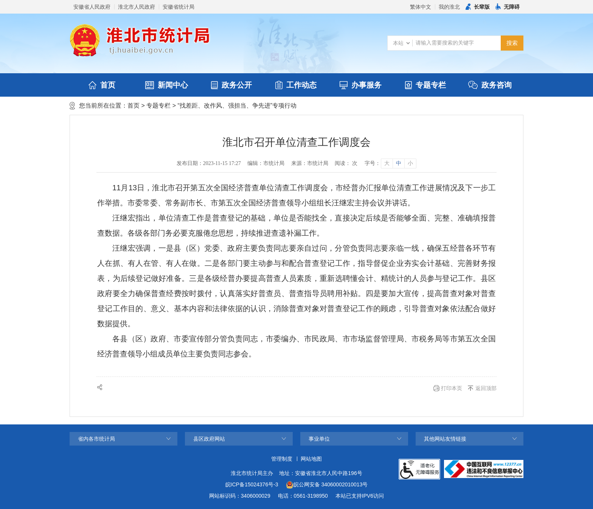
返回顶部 (486, 388)
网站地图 (311, 459)
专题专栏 (425, 85)
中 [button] (398, 163)
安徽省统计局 (178, 7)
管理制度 (281, 459)
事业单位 (319, 439)
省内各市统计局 (96, 439)
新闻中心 (166, 85)
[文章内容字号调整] (390, 163)
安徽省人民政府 (91, 7)
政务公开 (231, 85)
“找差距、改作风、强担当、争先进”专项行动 (236, 105)
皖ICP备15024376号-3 (251, 484)
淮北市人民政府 (136, 7)
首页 (101, 85)
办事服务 (361, 85)
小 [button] (410, 163)
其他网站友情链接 (445, 439)
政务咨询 (490, 85)
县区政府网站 (209, 439)
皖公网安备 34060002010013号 (327, 485)
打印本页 (451, 388)
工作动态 (296, 85)
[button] (478, 7)
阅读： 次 (346, 163)
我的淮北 (449, 7)
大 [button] (387, 163)
